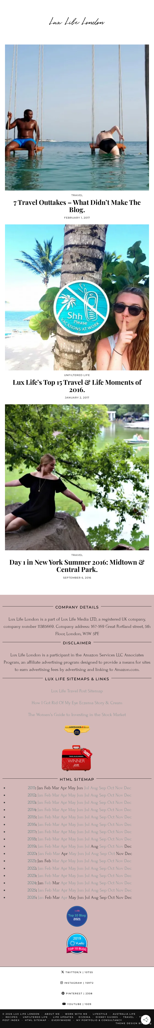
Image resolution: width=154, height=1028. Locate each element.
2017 (32, 831)
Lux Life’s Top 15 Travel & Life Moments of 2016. (77, 385)
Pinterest (77, 993)
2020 (31, 853)
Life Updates (63, 1017)
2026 (31, 897)
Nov (119, 787)
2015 (32, 817)
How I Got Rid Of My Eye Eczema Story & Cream (77, 702)
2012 (31, 795)
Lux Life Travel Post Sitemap (77, 691)
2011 (31, 787)
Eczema (85, 1017)
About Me (52, 1014)
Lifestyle (100, 1014)
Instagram (77, 982)
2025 (31, 890)
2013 (31, 802)
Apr (64, 795)
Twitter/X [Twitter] (77, 972)
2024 (31, 883)
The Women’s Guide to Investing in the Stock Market (77, 714)
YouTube (77, 1004)
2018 (31, 839)
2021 (31, 860)
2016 (31, 824)
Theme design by (134, 1023)
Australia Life (124, 1014)
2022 (31, 868)
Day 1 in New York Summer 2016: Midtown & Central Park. (77, 565)
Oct (110, 787)
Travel (128, 1017)
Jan (40, 795)
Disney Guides (107, 1017)
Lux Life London (77, 21)
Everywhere (61, 1020)
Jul (86, 787)
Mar (55, 795)
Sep (102, 787)
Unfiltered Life (35, 1017)
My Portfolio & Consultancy (99, 1020)
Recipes (12, 1017)
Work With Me (76, 1014)
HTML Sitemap (35, 1020)
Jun (80, 795)
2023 (31, 875)
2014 (31, 809)
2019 (31, 846)
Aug (94, 787)
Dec (127, 787)
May (72, 795)
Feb (48, 795)
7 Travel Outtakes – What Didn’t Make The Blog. (77, 205)
